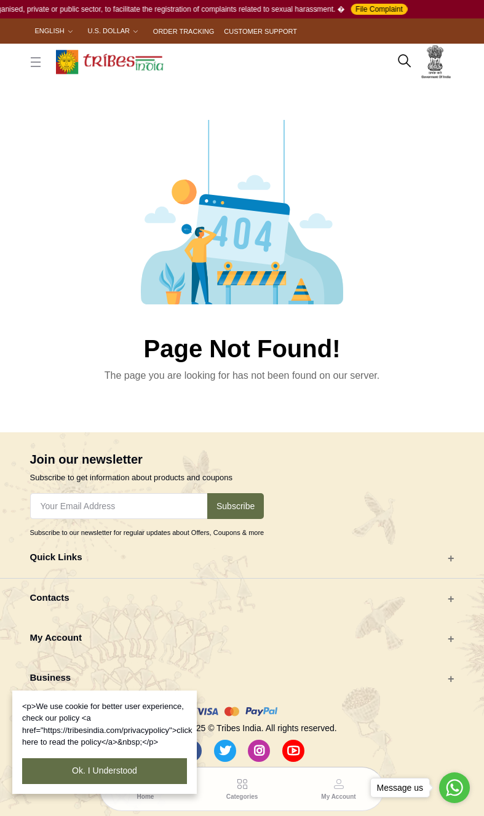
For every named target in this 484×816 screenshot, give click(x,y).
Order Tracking (183, 31)
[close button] (35, 62)
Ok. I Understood (104, 770)
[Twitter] (225, 751)
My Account (56, 637)
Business (50, 677)
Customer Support (260, 31)
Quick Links (56, 557)
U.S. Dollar (109, 30)
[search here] (405, 62)
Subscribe (235, 506)
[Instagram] (259, 751)
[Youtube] (293, 751)
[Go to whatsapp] (454, 787)
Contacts (49, 597)
